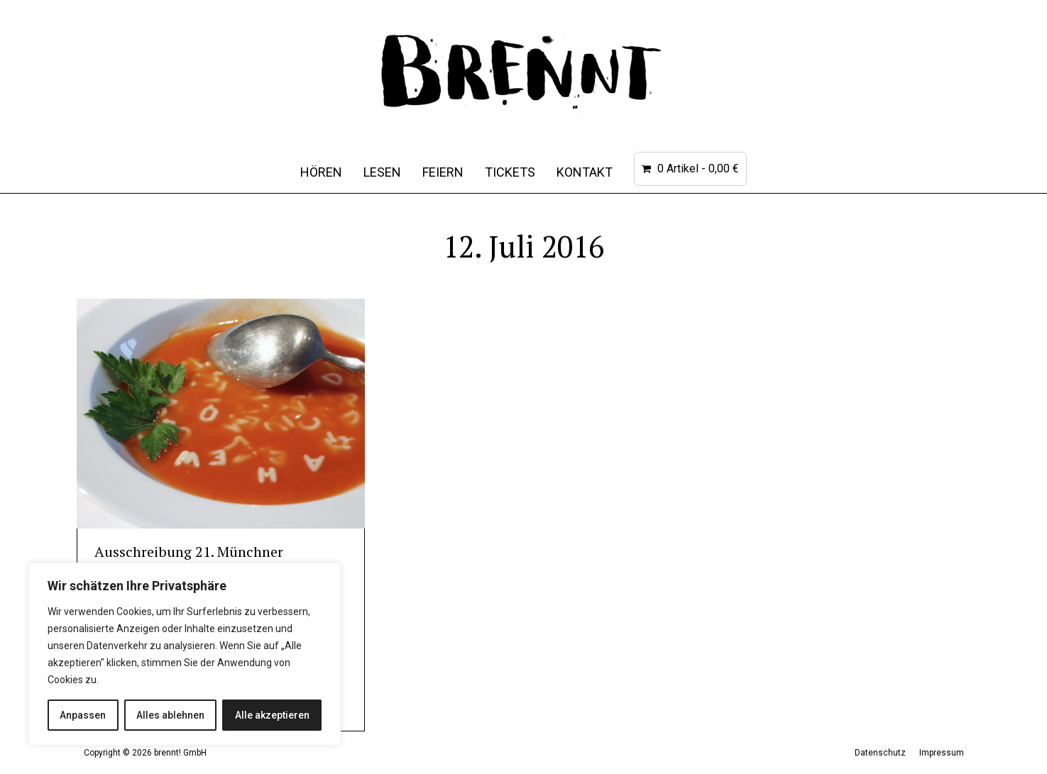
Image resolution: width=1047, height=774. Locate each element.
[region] (184, 654)
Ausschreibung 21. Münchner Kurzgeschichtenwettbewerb (188, 561)
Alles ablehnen (170, 715)
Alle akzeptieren (272, 715)
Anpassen (83, 715)
